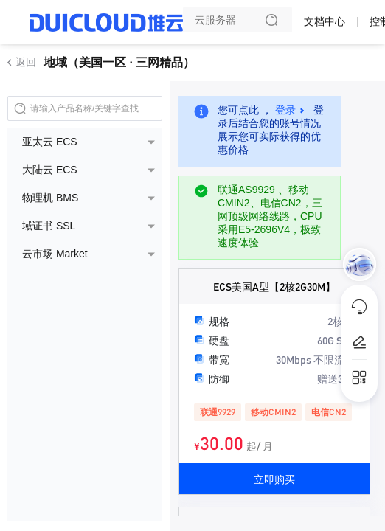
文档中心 (324, 21)
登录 (285, 110)
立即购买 (274, 478)
